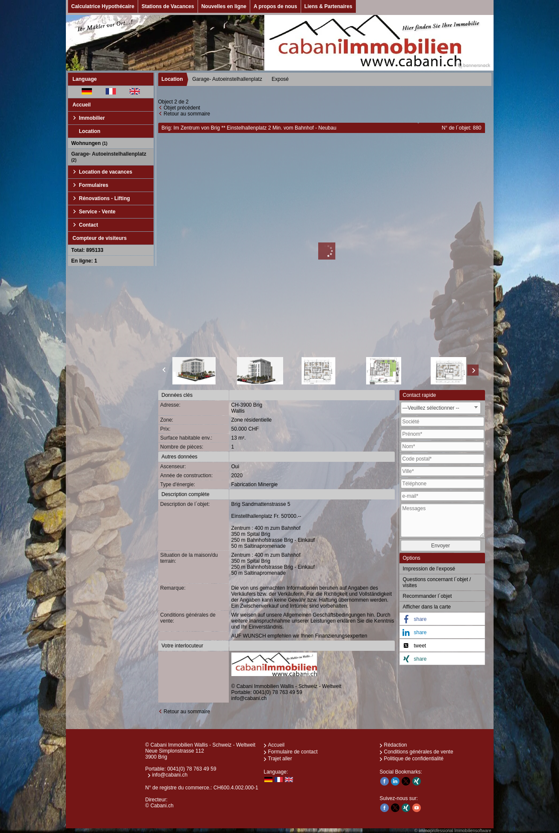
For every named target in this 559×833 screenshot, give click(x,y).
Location (90, 131)
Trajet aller (280, 759)
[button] (442, 619)
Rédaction (395, 745)
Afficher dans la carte (427, 607)
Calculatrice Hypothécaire (102, 6)
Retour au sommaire (187, 114)
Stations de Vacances (168, 6)
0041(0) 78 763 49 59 (277, 692)
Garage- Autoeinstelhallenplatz (109, 156)
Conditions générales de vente (418, 752)
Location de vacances (106, 172)
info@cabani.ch (249, 698)
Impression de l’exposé (429, 569)
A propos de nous (275, 6)
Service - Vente (97, 212)
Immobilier (92, 118)
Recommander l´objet (427, 596)
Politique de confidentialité (414, 759)
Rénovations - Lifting (104, 198)
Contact (88, 225)
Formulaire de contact (293, 752)
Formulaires (94, 185)
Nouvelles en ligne (223, 6)
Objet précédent (182, 108)
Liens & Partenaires (328, 6)
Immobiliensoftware (472, 830)
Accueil (82, 105)
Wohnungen (89, 143)
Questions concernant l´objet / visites (437, 582)
